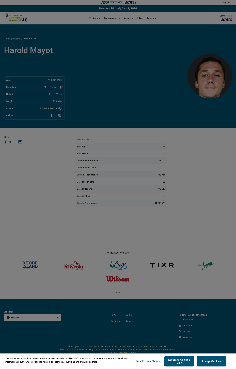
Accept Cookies (211, 361)
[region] (118, 361)
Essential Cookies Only (179, 361)
